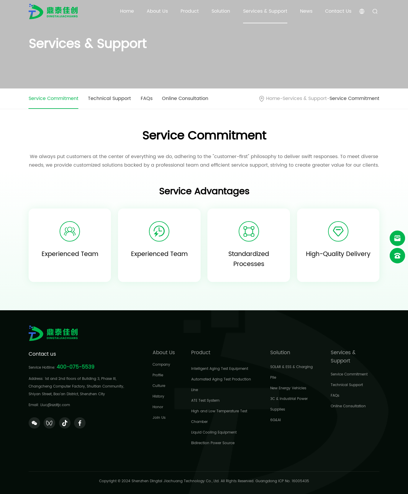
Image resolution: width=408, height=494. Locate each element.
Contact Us (338, 11)
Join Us (159, 418)
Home (127, 11)
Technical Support (109, 98)
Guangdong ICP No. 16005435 (282, 481)
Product (190, 11)
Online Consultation (185, 98)
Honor (158, 407)
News (306, 11)
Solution (221, 11)
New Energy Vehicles (288, 388)
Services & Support (265, 11)
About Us (157, 11)
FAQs (147, 98)
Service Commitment (53, 98)
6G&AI (275, 420)
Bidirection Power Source (213, 443)
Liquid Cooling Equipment (214, 432)
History (158, 396)
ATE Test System (205, 400)
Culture (159, 386)
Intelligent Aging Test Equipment (219, 369)
